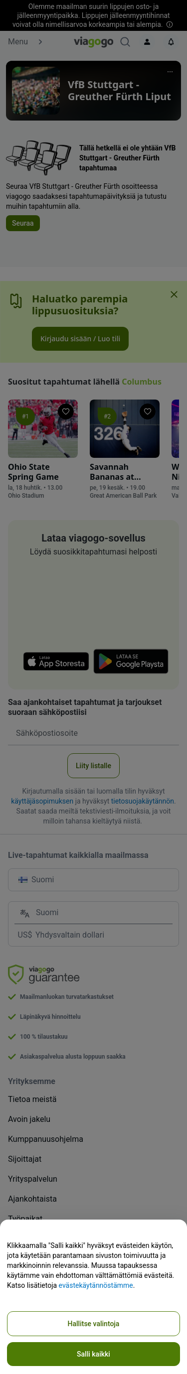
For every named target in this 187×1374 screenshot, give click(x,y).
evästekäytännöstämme (96, 1285)
